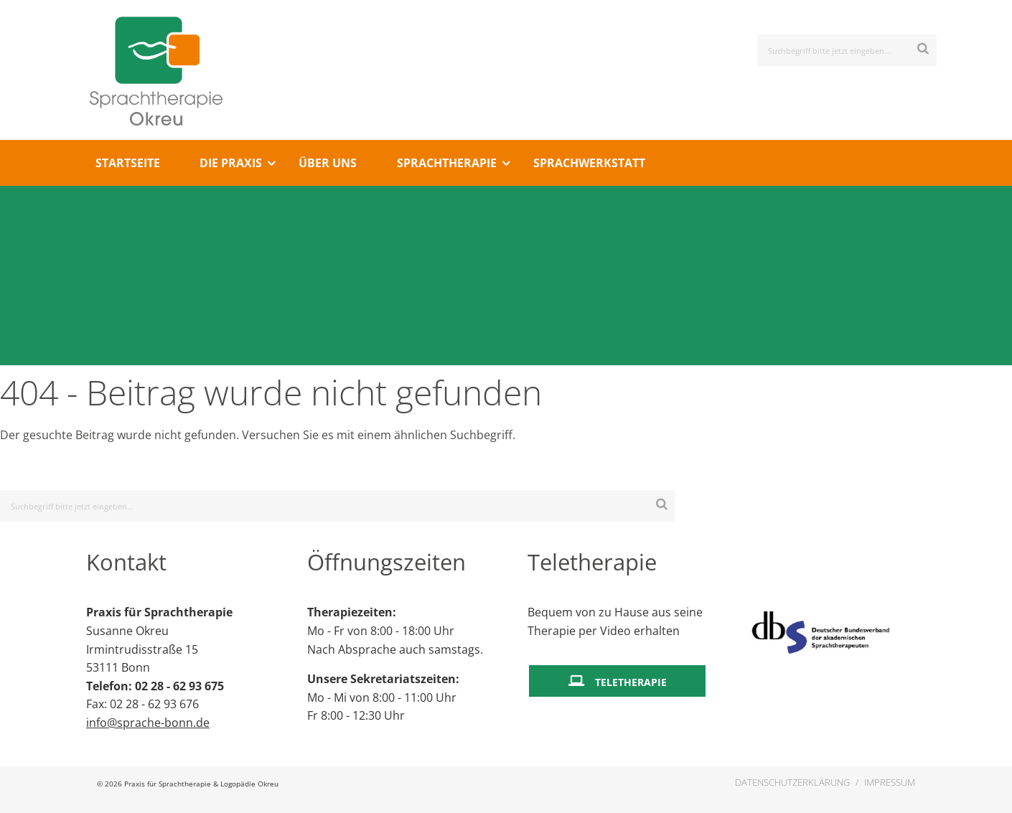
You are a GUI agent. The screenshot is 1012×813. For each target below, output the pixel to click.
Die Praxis (231, 163)
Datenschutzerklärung (792, 782)
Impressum (889, 782)
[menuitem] (127, 163)
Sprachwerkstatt (589, 163)
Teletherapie (631, 682)
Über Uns (328, 163)
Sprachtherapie (447, 163)
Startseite (127, 163)
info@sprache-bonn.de (148, 722)
